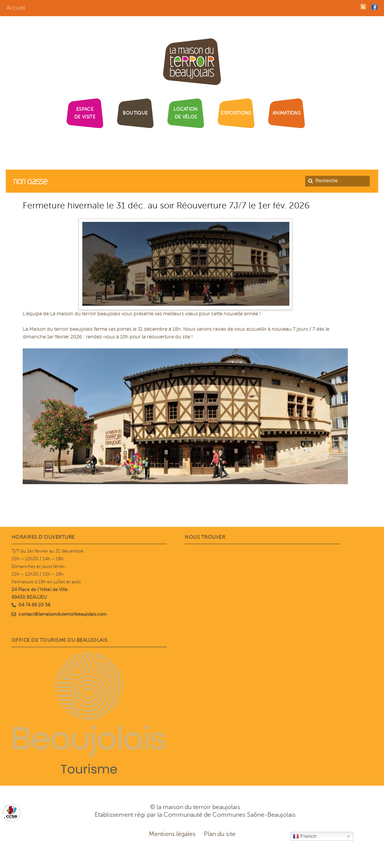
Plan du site (219, 834)
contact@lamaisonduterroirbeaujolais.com (62, 614)
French (304, 836)
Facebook (374, 7)
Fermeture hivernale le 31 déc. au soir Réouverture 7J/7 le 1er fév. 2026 (166, 205)
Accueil (16, 8)
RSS (363, 7)
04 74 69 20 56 (34, 605)
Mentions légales (172, 834)
